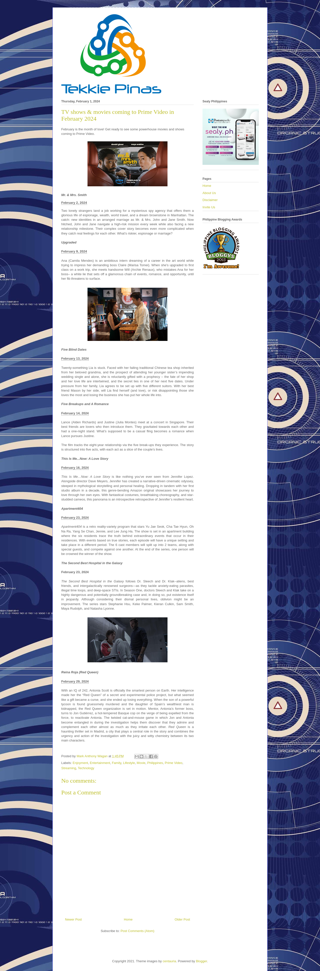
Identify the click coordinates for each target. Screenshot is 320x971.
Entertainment (100, 763)
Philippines (155, 763)
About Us (209, 193)
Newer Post (73, 919)
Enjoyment (80, 763)
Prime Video (173, 763)
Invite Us (208, 207)
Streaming (68, 768)
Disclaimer (210, 200)
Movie (141, 763)
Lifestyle (129, 763)
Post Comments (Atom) (137, 931)
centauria (169, 961)
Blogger (201, 961)
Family (116, 763)
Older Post (182, 919)
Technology (86, 768)
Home (128, 919)
